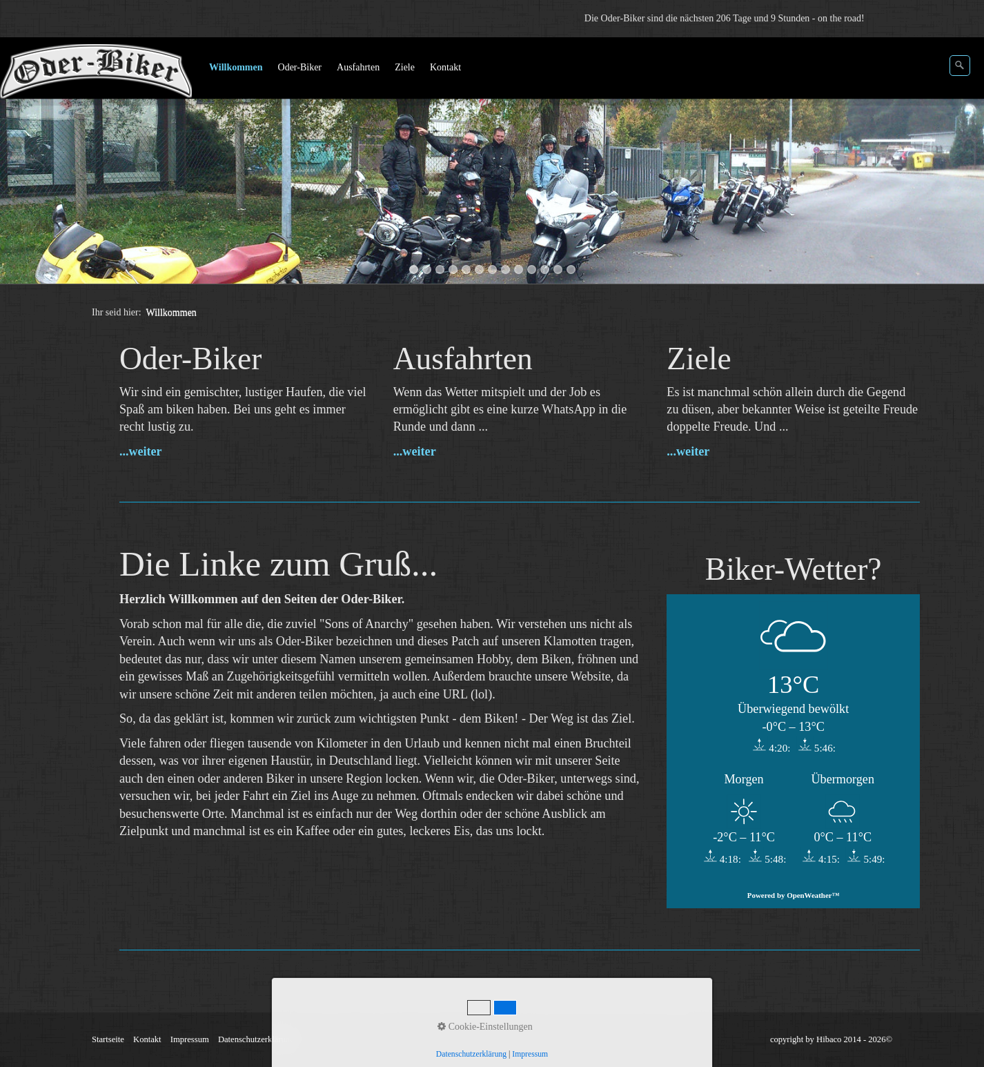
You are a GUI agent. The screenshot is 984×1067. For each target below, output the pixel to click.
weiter (959, 163)
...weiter (140, 451)
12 (557, 269)
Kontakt (445, 67)
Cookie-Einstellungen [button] (485, 1026)
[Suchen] (960, 65)
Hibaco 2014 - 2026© (854, 1039)
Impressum (189, 1039)
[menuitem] (236, 67)
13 (571, 269)
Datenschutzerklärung (256, 1039)
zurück (24, 163)
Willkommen (236, 67)
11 (544, 269)
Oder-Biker (300, 67)
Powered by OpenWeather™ (793, 895)
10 (531, 269)
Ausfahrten (358, 67)
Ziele (405, 67)
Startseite (108, 1039)
